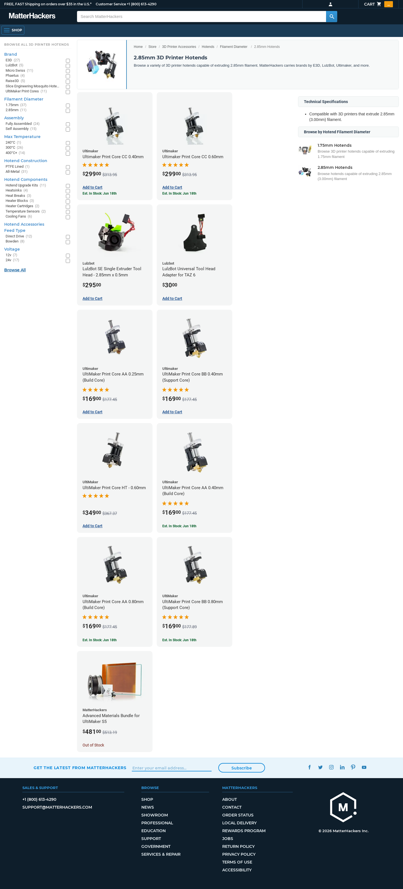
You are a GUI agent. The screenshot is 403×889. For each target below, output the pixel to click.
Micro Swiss (19, 70)
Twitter (320, 767)
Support (151, 838)
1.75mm (16, 105)
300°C (14, 147)
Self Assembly (21, 129)
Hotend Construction (25, 160)
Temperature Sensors (26, 211)
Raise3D (15, 81)
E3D (13, 60)
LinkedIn (342, 767)
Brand (10, 54)
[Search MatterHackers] (331, 16)
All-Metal (17, 171)
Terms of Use (237, 862)
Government (155, 846)
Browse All (15, 269)
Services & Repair (161, 854)
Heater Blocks (20, 201)
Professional (157, 822)
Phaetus (15, 75)
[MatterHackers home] (32, 16)
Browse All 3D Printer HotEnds (36, 44)
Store (152, 47)
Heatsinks (17, 190)
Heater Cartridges (22, 206)
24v (12, 260)
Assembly (14, 117)
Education (153, 830)
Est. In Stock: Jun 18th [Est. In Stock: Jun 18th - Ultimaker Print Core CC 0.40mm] (100, 193)
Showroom (154, 815)
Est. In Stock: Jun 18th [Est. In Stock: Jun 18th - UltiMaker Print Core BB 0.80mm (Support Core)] (179, 640)
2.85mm (16, 110)
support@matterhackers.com (57, 807)
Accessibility (237, 869)
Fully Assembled (23, 124)
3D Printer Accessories (179, 47)
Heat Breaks (18, 196)
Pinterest (353, 767)
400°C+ (15, 153)
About (229, 799)
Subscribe (241, 768)
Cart (378, 4)
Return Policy (238, 846)
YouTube (364, 767)
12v (11, 255)
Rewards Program (244, 830)
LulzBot (15, 65)
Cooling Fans (19, 216)
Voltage (12, 249)
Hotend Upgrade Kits (26, 185)
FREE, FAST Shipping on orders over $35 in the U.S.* (48, 4)
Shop (147, 799)
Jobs (227, 838)
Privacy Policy (239, 854)
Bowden (15, 241)
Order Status (238, 815)
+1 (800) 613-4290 (141, 4)
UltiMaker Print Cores (26, 91)
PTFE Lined (18, 166)
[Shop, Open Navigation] (12, 30)
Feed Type (14, 230)
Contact (232, 807)
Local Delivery (239, 822)
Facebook (309, 767)
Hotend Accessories (24, 224)
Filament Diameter (233, 47)
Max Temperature (22, 136)
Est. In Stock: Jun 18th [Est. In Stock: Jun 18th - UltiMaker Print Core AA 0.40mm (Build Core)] (179, 526)
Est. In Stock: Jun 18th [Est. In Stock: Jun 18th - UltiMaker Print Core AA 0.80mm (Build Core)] (100, 640)
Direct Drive (19, 236)
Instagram (331, 767)
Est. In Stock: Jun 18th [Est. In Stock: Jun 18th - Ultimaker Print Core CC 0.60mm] (179, 193)
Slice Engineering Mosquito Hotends (33, 86)
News (147, 807)
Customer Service (111, 4)
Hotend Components (25, 179)
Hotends (208, 47)
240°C (13, 142)
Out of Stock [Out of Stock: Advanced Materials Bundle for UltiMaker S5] (93, 745)
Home (138, 47)
